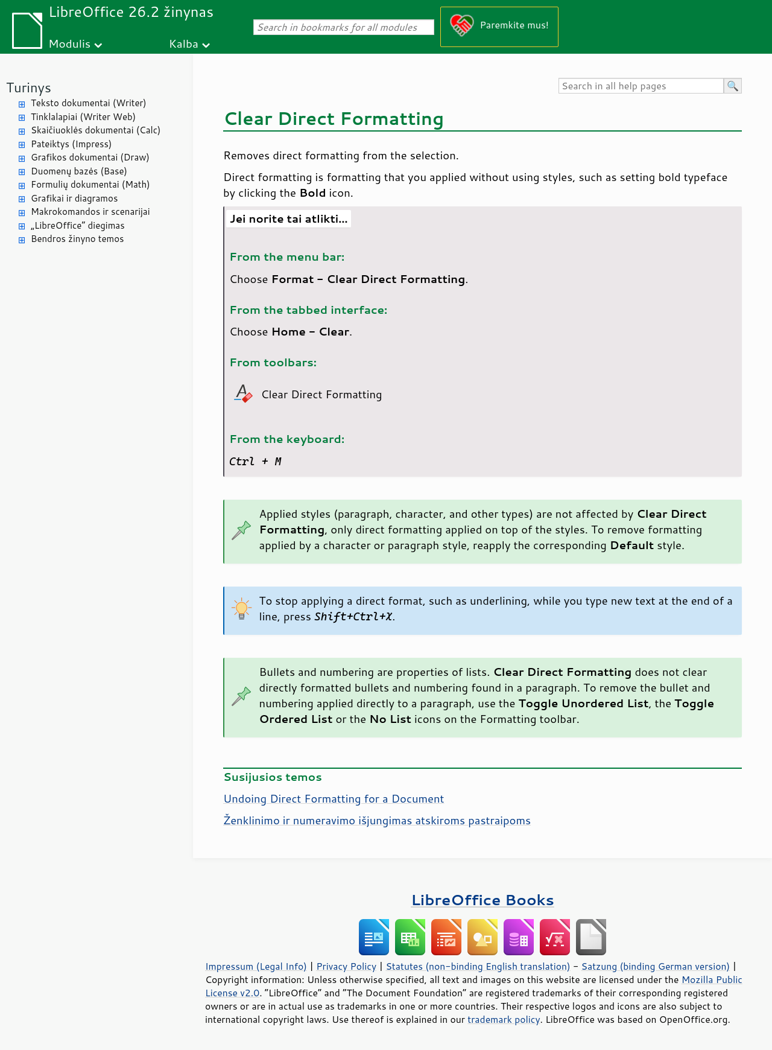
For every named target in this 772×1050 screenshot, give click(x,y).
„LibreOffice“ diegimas (78, 225)
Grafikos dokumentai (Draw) (90, 157)
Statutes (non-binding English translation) (477, 966)
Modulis (69, 43)
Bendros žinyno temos (77, 238)
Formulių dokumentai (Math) (90, 184)
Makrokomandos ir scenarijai (90, 211)
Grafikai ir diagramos (74, 198)
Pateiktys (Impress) (71, 144)
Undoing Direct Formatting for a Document (334, 798)
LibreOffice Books (482, 899)
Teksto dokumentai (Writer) (89, 103)
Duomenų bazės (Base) (79, 171)
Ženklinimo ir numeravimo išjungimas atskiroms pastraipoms (377, 820)
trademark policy (503, 1019)
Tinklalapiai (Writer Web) (83, 116)
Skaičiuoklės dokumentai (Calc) (95, 130)
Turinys (28, 87)
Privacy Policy (346, 966)
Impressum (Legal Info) (256, 966)
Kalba (183, 43)
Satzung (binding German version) (655, 966)
